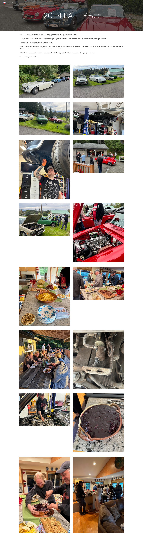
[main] (71, 15)
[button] (141, 2)
